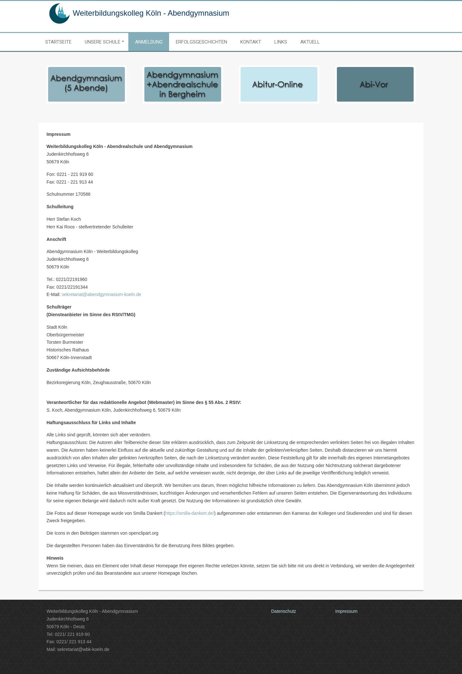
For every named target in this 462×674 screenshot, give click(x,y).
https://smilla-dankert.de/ (189, 513)
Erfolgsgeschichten (201, 42)
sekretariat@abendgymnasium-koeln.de (101, 294)
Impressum (346, 611)
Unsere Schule (102, 42)
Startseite (58, 42)
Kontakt (250, 42)
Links (280, 42)
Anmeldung (149, 42)
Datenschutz (283, 611)
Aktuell (310, 42)
